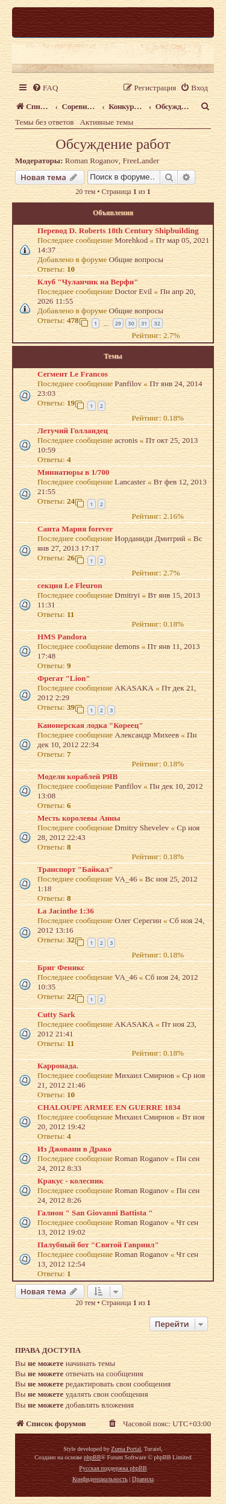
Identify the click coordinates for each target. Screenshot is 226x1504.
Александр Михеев (147, 734)
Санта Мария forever (75, 528)
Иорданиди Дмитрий (150, 538)
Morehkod (131, 240)
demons (127, 646)
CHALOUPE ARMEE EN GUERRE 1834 (108, 1107)
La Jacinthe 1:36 (65, 910)
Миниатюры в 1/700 (73, 472)
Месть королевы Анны (79, 817)
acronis (126, 440)
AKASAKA (134, 687)
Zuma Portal (126, 1449)
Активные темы (107, 122)
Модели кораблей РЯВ (77, 776)
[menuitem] (45, 87)
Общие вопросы (136, 259)
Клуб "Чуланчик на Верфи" (88, 281)
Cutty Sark (56, 1014)
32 (157, 323)
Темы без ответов (44, 122)
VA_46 (126, 878)
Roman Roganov (92, 160)
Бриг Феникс (60, 967)
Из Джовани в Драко (74, 1148)
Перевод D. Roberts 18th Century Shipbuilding (118, 230)
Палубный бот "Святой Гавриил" (98, 1244)
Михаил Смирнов (144, 1075)
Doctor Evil (133, 291)
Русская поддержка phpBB (112, 1468)
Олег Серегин (138, 920)
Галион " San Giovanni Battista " (95, 1212)
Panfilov (128, 383)
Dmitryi (127, 595)
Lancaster (130, 481)
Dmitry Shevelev (142, 827)
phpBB (92, 1457)
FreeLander (140, 160)
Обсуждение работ (112, 144)
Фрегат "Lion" (63, 678)
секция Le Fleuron (69, 585)
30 (131, 323)
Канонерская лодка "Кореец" (90, 725)
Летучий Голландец (72, 430)
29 (118, 323)
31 (144, 323)
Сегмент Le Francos (72, 373)
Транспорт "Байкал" (75, 869)
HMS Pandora (62, 636)
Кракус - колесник (70, 1180)
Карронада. (57, 1065)
